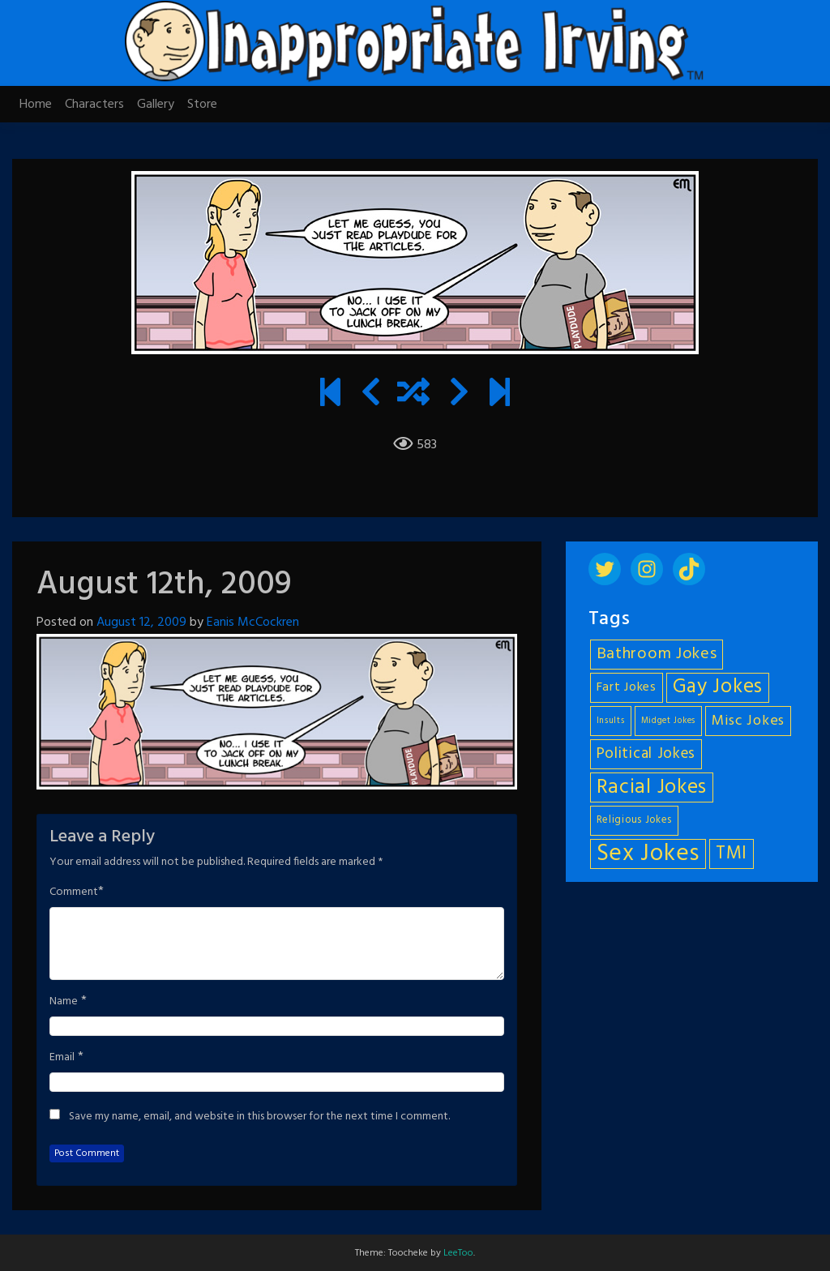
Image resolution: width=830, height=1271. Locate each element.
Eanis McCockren (253, 622)
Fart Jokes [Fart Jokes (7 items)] (627, 688)
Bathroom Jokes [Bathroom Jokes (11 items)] (657, 654)
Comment (73, 892)
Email (62, 1058)
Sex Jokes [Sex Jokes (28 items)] (648, 854)
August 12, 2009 (141, 622)
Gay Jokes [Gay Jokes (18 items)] (718, 688)
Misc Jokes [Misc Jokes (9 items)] (748, 721)
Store (202, 104)
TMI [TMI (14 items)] (731, 853)
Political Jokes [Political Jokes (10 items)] (646, 754)
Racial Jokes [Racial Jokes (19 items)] (652, 787)
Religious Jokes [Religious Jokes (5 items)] (635, 820)
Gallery (155, 104)
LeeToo (458, 1253)
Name (63, 1002)
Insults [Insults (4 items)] (611, 721)
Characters (94, 104)
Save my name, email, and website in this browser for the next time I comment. (259, 1117)
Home (35, 104)
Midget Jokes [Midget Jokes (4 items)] (668, 721)
